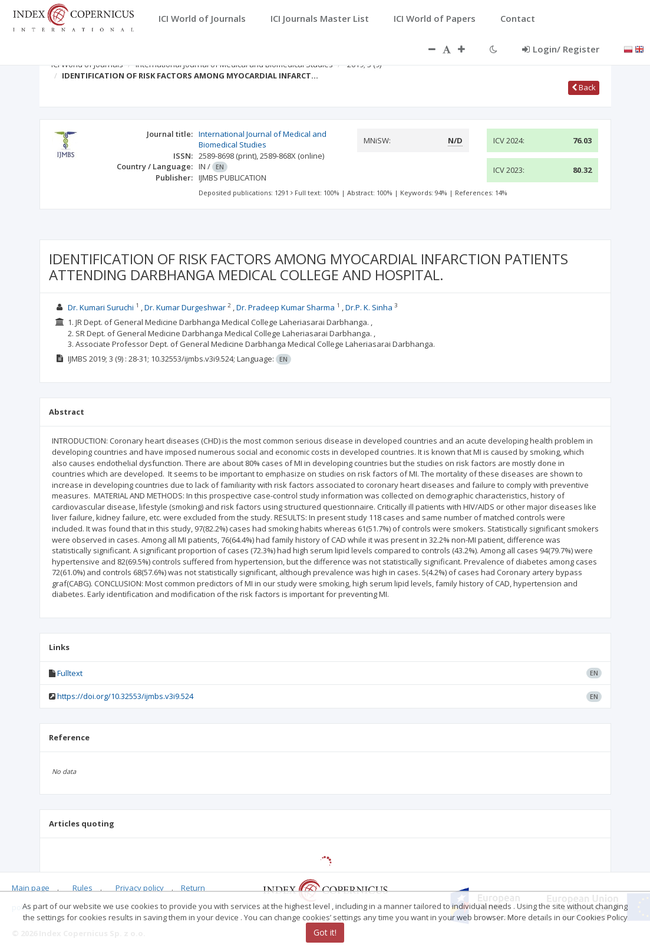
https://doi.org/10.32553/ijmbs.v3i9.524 (125, 696)
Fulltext (70, 673)
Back (584, 87)
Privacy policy (140, 887)
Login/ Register (560, 49)
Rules (82, 887)
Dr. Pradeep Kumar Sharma (285, 307)
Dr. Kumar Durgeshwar (185, 307)
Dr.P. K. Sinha (368, 307)
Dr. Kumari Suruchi (101, 307)
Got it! (325, 932)
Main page (31, 887)
